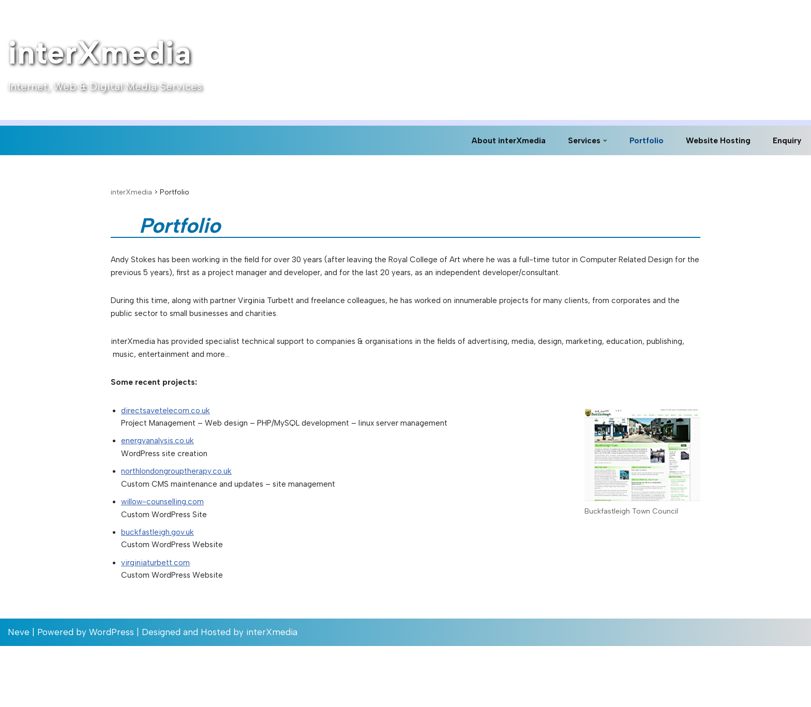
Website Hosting (715, 140)
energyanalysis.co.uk (162, 480)
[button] (597, 140)
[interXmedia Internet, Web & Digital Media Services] (105, 60)
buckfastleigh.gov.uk (161, 585)
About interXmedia (495, 140)
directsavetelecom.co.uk (170, 445)
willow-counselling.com (168, 550)
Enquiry (786, 140)
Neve (18, 693)
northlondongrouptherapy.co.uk (185, 515)
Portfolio (640, 140)
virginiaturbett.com (160, 620)
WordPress (111, 693)
